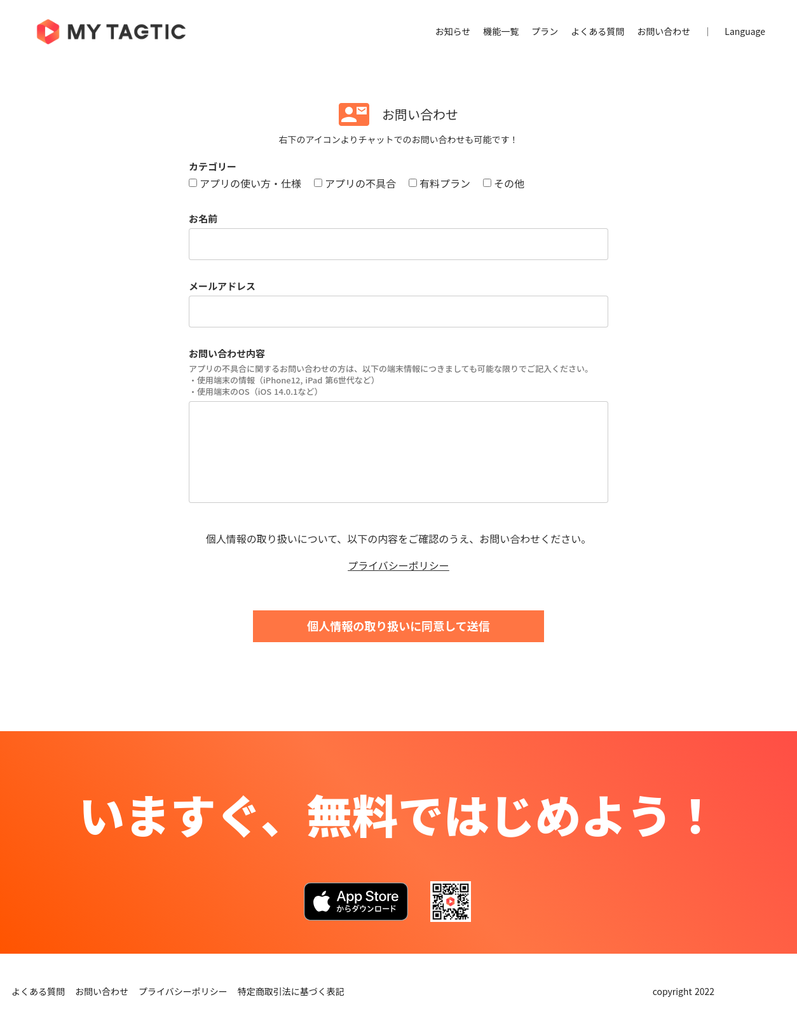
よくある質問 (597, 31)
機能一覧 (501, 31)
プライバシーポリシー (398, 565)
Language (745, 31)
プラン (544, 31)
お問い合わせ (663, 31)
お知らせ (453, 31)
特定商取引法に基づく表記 (291, 991)
